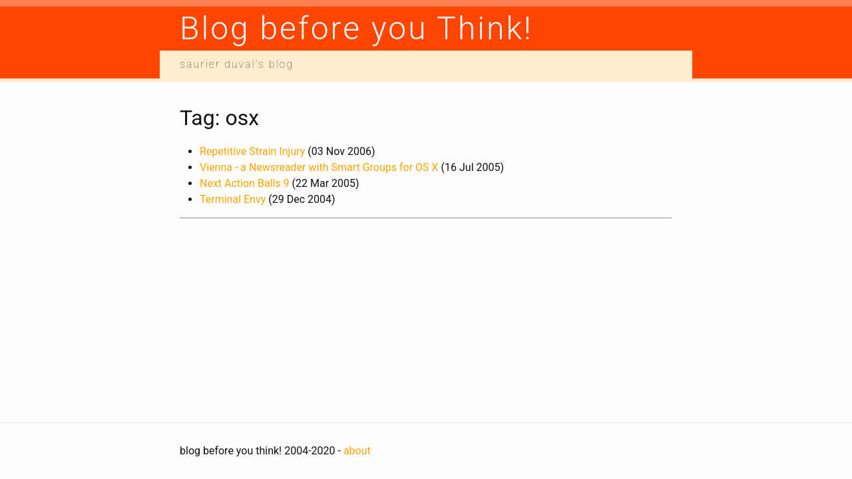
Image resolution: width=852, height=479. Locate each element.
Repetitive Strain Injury (252, 151)
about (357, 450)
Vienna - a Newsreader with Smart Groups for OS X (319, 167)
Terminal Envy (233, 199)
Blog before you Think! (356, 28)
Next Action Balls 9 (245, 183)
